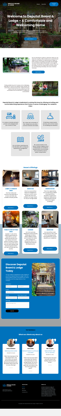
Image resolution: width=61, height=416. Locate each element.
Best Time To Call (22, 295)
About (38, 4)
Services (44, 4)
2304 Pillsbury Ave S (7, 389)
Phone (7, 295)
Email (7, 289)
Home (23, 387)
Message (8, 300)
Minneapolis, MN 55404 (7, 390)
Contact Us (24, 392)
